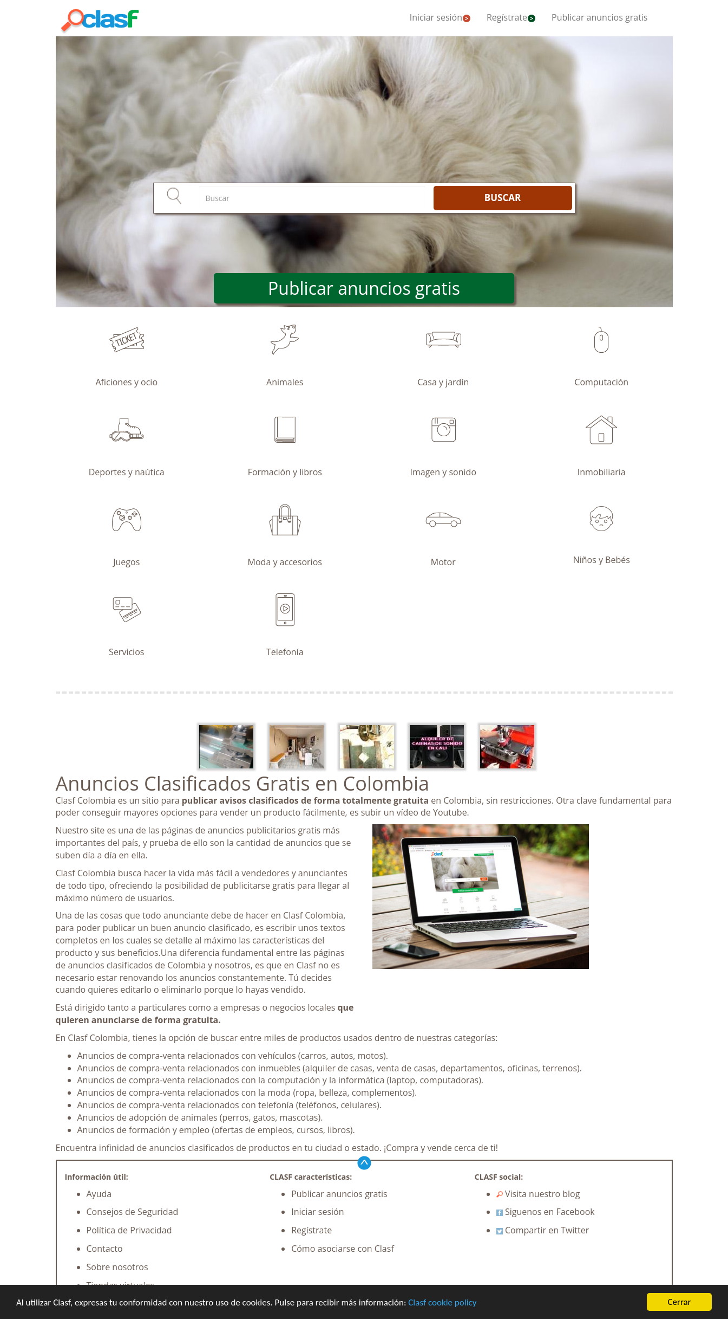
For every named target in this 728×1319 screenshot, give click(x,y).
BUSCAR (502, 197)
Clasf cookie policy (442, 1302)
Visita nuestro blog (538, 1194)
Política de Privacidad (129, 1230)
